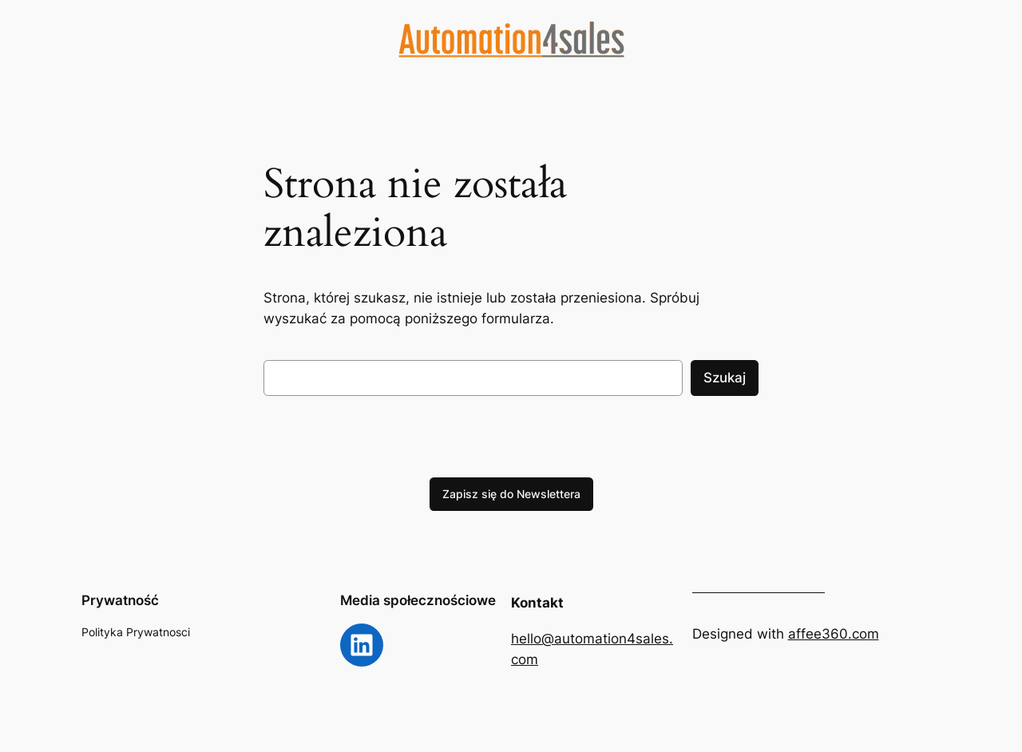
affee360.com (833, 634)
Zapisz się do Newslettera (511, 494)
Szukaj (724, 378)
